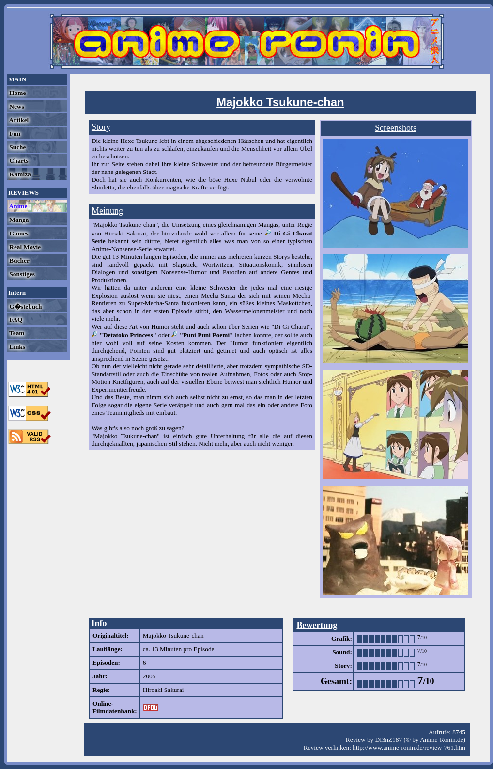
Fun (14, 133)
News (16, 106)
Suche (17, 147)
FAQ (15, 319)
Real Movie (24, 247)
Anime (17, 206)
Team (16, 333)
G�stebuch (25, 306)
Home (17, 92)
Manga (18, 219)
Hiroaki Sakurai (163, 689)
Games (18, 233)
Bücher (19, 260)
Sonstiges (21, 274)
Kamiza (19, 174)
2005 (149, 676)
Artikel (18, 120)
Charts (18, 160)
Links (16, 346)
